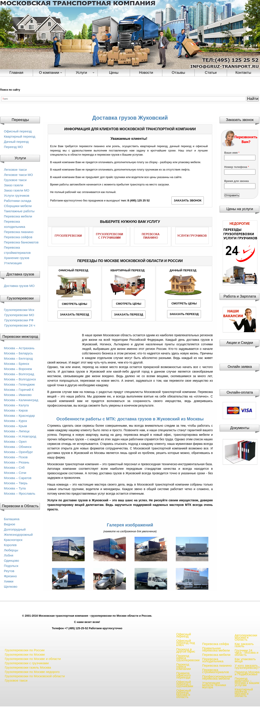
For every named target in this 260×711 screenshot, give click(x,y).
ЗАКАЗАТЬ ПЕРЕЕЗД (74, 314)
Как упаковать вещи (245, 660)
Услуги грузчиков (16, 195)
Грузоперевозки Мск (19, 310)
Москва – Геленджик (19, 384)
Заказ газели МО (16, 190)
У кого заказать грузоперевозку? (247, 666)
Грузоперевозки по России (24, 650)
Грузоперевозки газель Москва (28, 667)
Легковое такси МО (18, 175)
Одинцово (11, 560)
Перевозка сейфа (215, 644)
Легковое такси (15, 169)
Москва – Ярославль (19, 493)
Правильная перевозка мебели (216, 649)
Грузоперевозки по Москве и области (33, 659)
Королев (10, 545)
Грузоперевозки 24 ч (19, 325)
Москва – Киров (16, 410)
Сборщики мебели (18, 206)
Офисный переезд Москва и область (183, 693)
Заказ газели (13, 185)
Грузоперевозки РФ (18, 320)
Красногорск (13, 540)
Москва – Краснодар (19, 415)
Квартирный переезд (19, 136)
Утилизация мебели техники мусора (214, 685)
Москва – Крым (15, 426)
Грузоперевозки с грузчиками (27, 663)
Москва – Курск (15, 421)
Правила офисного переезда (183, 675)
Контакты (243, 73)
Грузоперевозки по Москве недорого (32, 672)
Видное (9, 524)
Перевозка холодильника (212, 660)
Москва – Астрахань (19, 348)
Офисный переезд (18, 131)
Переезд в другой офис (185, 650)
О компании (49, 73)
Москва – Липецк (17, 431)
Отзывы (178, 73)
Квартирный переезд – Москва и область (244, 692)
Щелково (10, 586)
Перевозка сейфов (18, 237)
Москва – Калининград (21, 400)
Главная (16, 73)
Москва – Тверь (16, 483)
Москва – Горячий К (19, 389)
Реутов (9, 571)
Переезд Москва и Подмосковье (247, 673)
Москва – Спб (14, 467)
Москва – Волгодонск (20, 379)
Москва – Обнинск (17, 447)
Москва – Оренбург (18, 452)
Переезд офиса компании (183, 667)
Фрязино (10, 576)
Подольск (11, 566)
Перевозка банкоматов (21, 242)
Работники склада (17, 201)
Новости (146, 73)
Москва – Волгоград (19, 374)
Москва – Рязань (16, 462)
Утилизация (13, 263)
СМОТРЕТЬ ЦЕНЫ (74, 304)
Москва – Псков (16, 457)
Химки (8, 581)
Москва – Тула (15, 488)
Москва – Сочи (15, 473)
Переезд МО (13, 147)
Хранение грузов (16, 258)
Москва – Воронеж (18, 369)
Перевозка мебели (18, 216)
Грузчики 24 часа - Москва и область (246, 652)
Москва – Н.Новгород (20, 436)
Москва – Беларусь (18, 353)
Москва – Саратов (17, 478)
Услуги (81, 73)
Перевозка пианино (18, 232)
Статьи (211, 73)
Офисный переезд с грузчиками (184, 684)
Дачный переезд (16, 141)
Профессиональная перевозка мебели (217, 677)
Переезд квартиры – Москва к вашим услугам (247, 682)
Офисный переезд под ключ (185, 643)
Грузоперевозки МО (19, 315)
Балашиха (11, 519)
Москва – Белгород (18, 358)
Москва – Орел (15, 441)
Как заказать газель (244, 645)
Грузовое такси (15, 180)
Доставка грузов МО (19, 286)
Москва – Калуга (16, 405)
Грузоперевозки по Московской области (35, 676)
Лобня (8, 555)
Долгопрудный (15, 529)
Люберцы (11, 550)
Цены (113, 73)
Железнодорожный (18, 534)
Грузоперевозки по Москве (25, 654)
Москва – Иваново (18, 395)
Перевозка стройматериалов (215, 671)
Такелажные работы (19, 211)
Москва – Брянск (16, 363)
